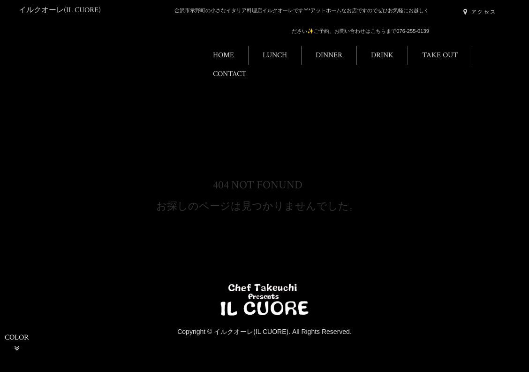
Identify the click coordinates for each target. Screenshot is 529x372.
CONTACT (229, 74)
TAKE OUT (440, 55)
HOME (223, 55)
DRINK (382, 55)
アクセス (479, 11)
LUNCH (275, 55)
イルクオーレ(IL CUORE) (60, 10)
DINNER (329, 55)
